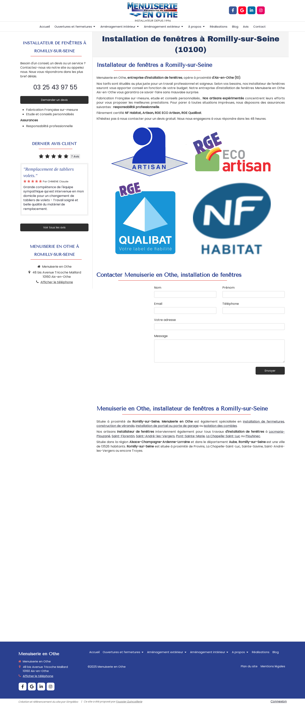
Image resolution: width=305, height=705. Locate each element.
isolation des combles (220, 426)
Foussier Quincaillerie (129, 701)
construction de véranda (115, 426)
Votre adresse (165, 320)
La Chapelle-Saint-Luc (223, 436)
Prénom (228, 288)
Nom (157, 288)
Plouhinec (252, 436)
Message (161, 336)
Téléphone (230, 304)
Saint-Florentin (123, 436)
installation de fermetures (263, 421)
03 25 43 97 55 (55, 87)
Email (158, 304)
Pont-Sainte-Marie (190, 436)
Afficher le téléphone (56, 282)
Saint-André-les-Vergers (155, 436)
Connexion (279, 701)
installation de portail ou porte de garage (167, 426)
